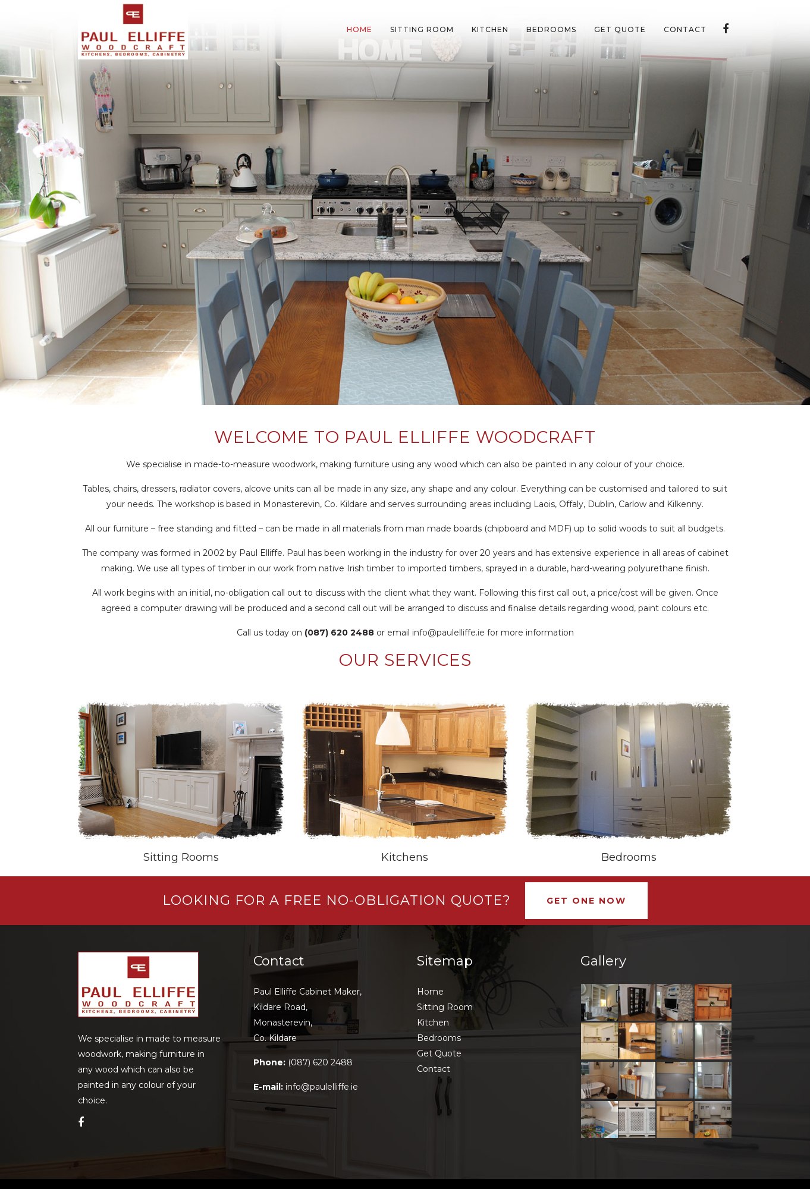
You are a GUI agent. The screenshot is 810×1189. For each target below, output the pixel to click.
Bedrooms (629, 857)
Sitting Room (445, 1007)
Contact (433, 1069)
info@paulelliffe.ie (448, 632)
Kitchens (404, 857)
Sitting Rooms (181, 857)
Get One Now (586, 900)
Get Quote (439, 1053)
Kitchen (433, 1022)
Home (430, 991)
